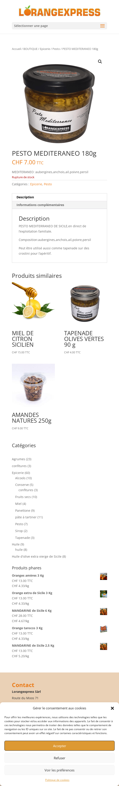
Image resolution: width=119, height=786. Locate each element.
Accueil (16, 49)
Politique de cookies (57, 780)
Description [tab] (25, 197)
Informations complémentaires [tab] (40, 205)
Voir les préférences (59, 770)
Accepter (59, 746)
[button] (112, 708)
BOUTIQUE (30, 49)
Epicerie (45, 49)
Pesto (56, 49)
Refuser (59, 758)
